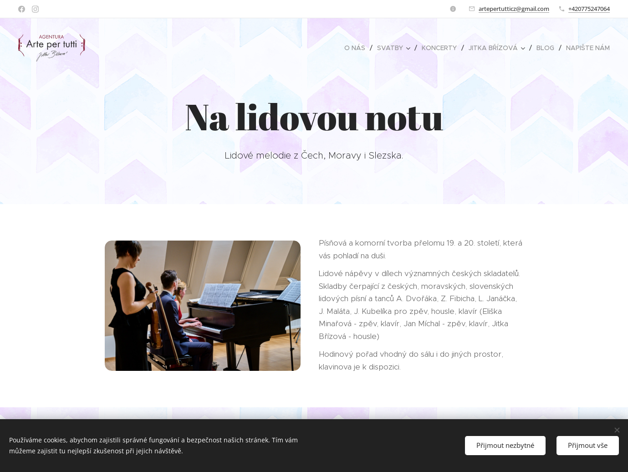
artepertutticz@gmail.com (514, 9)
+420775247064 (589, 9)
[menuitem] (357, 47)
